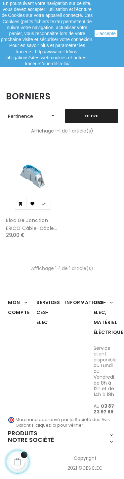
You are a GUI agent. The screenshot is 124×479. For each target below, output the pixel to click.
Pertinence (33, 116)
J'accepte (106, 33)
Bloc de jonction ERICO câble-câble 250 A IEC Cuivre (30, 224)
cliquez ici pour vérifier (59, 425)
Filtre (91, 116)
